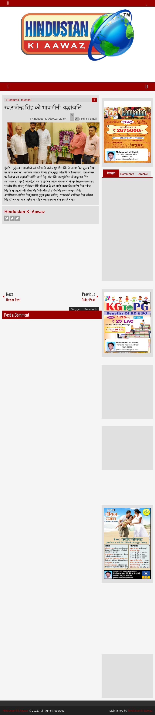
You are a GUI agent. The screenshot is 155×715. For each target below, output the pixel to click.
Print (83, 118)
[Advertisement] (77, 70)
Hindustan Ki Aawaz (45, 118)
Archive (143, 174)
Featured (13, 99)
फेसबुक (111, 173)
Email (92, 118)
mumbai (26, 99)
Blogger (76, 309)
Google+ (17, 218)
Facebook (6, 218)
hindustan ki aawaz (140, 710)
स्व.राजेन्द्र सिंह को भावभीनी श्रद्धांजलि (43, 107)
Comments (127, 174)
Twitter (12, 218)
